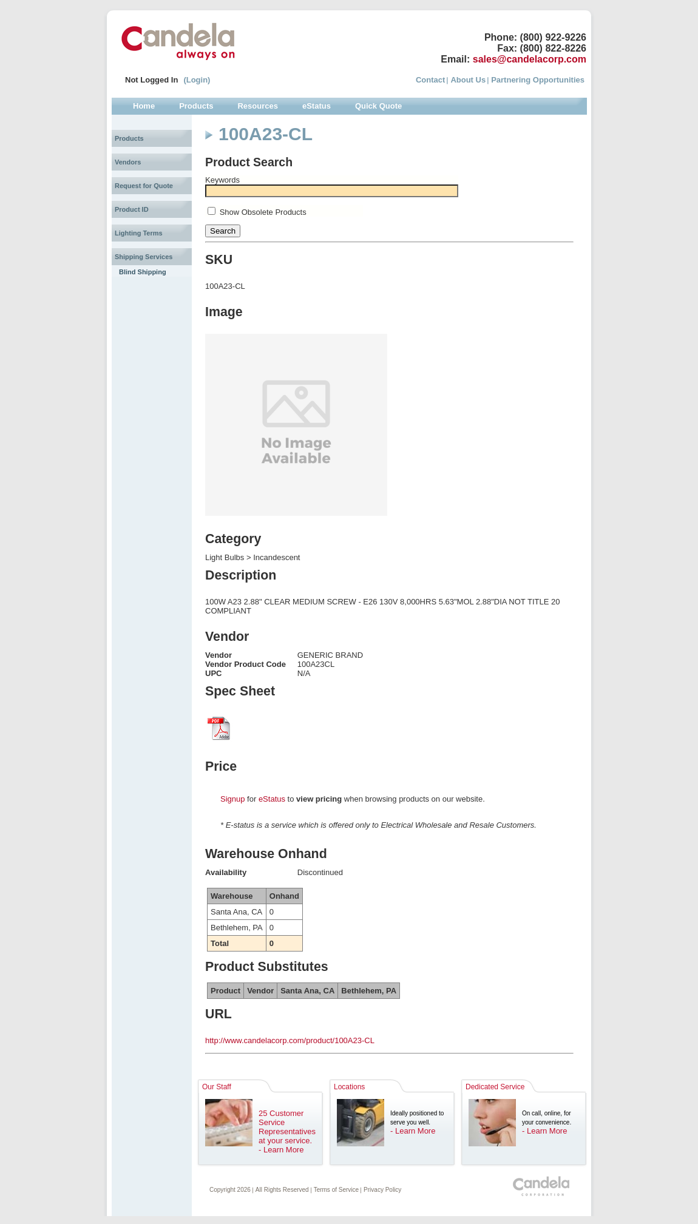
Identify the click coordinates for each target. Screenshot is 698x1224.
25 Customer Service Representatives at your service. (287, 1127)
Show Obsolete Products (263, 212)
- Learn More (281, 1149)
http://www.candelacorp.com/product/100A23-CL (289, 1040)
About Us (468, 79)
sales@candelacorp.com (529, 59)
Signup (232, 798)
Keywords (222, 179)
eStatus (272, 798)
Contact (430, 79)
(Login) (196, 79)
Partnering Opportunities (537, 79)
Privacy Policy (382, 1189)
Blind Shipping (142, 272)
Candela (178, 41)
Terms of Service (336, 1189)
